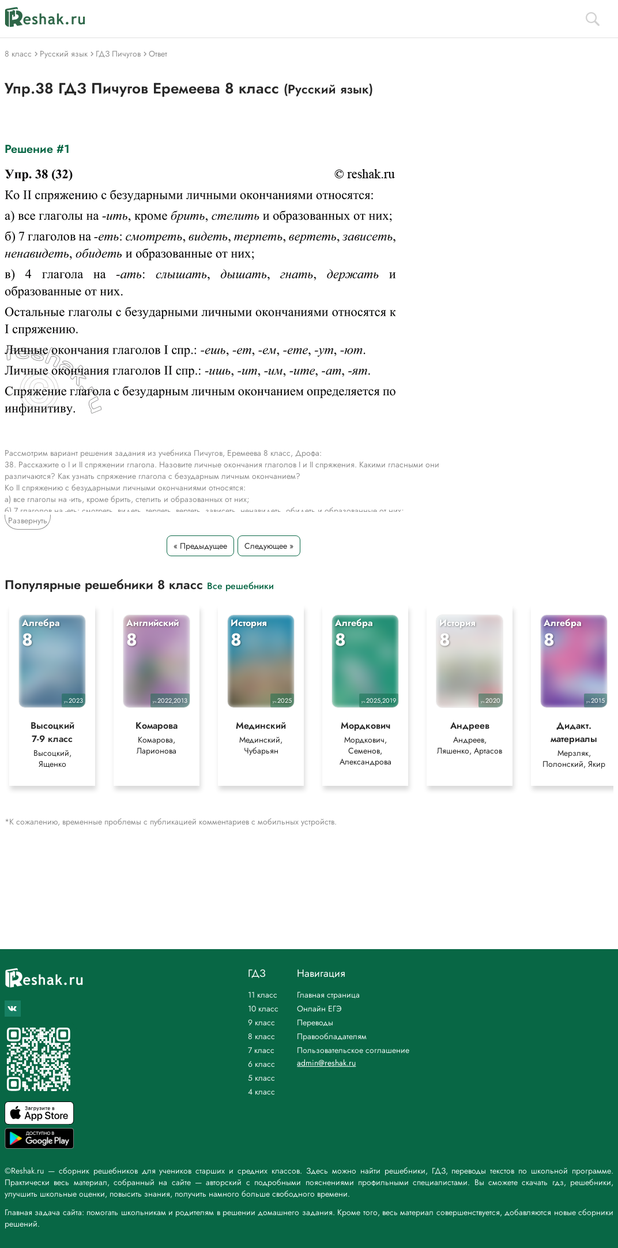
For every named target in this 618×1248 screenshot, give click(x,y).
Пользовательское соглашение (353, 1050)
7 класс (261, 1050)
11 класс (262, 994)
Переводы (315, 1022)
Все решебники (240, 585)
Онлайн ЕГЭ (319, 1008)
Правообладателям (332, 1036)
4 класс (261, 1091)
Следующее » (268, 546)
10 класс (263, 1008)
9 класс (261, 1022)
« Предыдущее (200, 546)
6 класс (261, 1064)
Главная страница (328, 994)
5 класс (261, 1078)
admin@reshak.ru (326, 1063)
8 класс (261, 1036)
